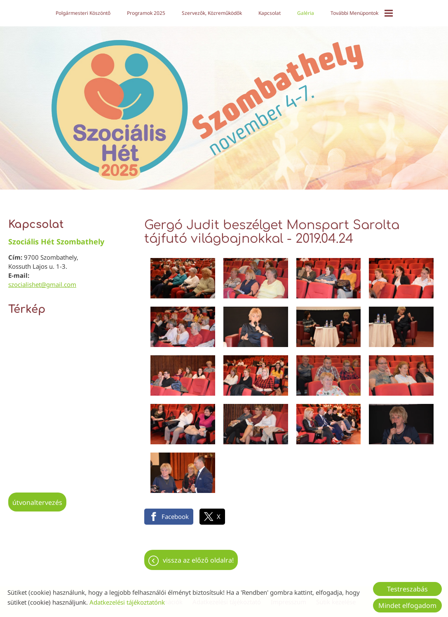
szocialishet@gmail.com (42, 280)
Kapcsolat (269, 12)
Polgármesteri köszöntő (83, 12)
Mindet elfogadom (407, 605)
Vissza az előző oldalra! (198, 556)
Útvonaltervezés (37, 498)
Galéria (305, 12)
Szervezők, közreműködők (212, 12)
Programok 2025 (146, 12)
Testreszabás (407, 589)
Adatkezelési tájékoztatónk (127, 602)
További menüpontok (362, 13)
